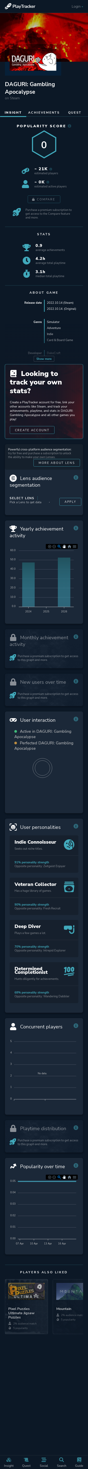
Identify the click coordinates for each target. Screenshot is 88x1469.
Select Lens (22, 498)
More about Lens (57, 463)
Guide (79, 1462)
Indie (50, 334)
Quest (26, 1462)
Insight (8, 1462)
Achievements (44, 112)
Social (44, 1462)
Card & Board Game (60, 340)
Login (77, 6)
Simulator (53, 322)
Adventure (54, 328)
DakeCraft (54, 353)
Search (61, 1462)
